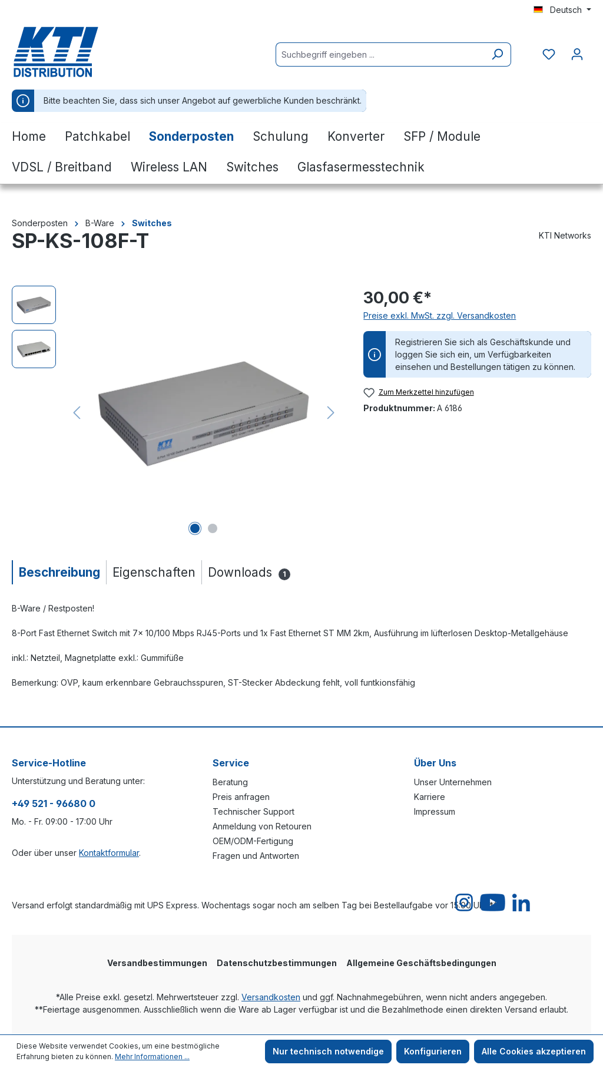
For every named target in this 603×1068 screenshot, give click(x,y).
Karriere (429, 797)
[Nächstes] (331, 413)
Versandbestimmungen (157, 963)
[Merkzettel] (549, 54)
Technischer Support (253, 811)
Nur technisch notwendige (328, 1051)
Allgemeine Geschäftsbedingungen (421, 963)
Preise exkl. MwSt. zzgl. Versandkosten (439, 315)
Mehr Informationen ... (152, 1056)
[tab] (59, 572)
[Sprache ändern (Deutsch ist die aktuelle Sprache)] (562, 10)
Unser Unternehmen (453, 782)
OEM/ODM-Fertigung (253, 841)
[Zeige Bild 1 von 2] (195, 528)
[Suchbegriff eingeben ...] (380, 54)
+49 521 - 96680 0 (53, 803)
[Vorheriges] (76, 413)
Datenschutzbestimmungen (277, 963)
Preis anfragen (241, 797)
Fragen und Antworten (256, 856)
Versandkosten (270, 997)
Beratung (230, 782)
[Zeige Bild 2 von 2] (212, 528)
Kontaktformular (109, 853)
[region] (176, 412)
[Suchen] (497, 54)
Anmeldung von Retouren (262, 826)
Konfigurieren (433, 1051)
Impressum (434, 811)
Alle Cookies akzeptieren (534, 1051)
